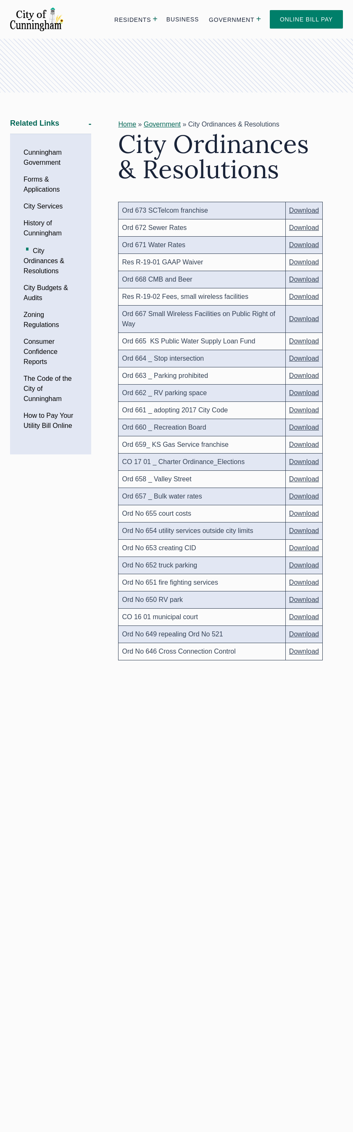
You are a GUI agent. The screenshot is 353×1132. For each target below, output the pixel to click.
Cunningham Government (43, 157)
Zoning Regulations (41, 319)
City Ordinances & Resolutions (44, 260)
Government (231, 19)
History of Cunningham (43, 228)
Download (304, 210)
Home (127, 124)
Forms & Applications (42, 184)
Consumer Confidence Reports (41, 351)
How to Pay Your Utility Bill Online (48, 420)
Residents (132, 19)
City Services (43, 206)
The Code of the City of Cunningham (48, 388)
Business (182, 19)
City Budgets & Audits (46, 292)
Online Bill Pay (306, 19)
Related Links (34, 123)
